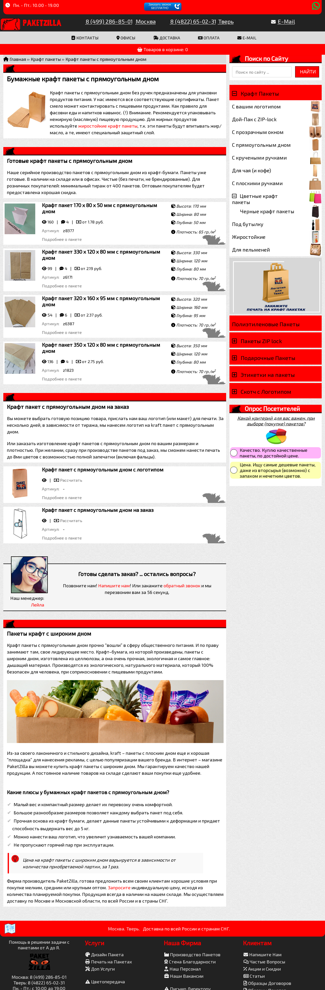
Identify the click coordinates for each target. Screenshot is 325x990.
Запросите (119, 887)
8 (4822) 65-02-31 (193, 21)
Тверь (226, 21)
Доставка (166, 37)
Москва (146, 21)
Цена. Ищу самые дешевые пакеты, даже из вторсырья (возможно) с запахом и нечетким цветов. (278, 470)
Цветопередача (105, 981)
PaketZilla (42, 22)
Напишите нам (114, 585)
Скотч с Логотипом (266, 391)
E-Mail (286, 21)
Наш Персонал (182, 969)
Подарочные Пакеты (268, 357)
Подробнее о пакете (62, 239)
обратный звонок (182, 585)
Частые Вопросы (264, 961)
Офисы (126, 37)
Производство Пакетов (192, 954)
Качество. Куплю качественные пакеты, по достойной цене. (273, 452)
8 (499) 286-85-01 (109, 21)
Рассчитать (71, 480)
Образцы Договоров (267, 983)
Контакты (85, 37)
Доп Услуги (100, 969)
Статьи (254, 976)
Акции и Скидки (262, 969)
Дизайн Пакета (104, 954)
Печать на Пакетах (108, 961)
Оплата (208, 37)
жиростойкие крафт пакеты (107, 126)
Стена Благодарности (190, 961)
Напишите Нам (262, 954)
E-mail (247, 37)
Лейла (37, 605)
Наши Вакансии (183, 976)
